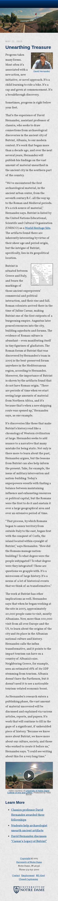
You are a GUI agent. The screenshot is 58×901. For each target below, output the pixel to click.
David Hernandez (42, 62)
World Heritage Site (37, 228)
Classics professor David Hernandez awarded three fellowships (27, 815)
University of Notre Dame (29, 4)
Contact (16, 875)
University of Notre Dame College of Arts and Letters (28, 792)
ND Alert (40, 875)
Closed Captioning (28, 879)
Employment (27, 875)
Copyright (25, 858)
